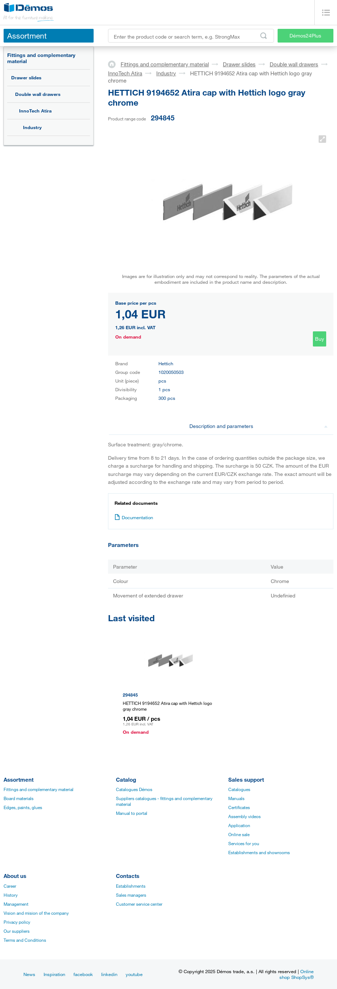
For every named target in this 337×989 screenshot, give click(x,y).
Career (10, 886)
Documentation (133, 517)
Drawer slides (26, 77)
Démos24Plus (305, 35)
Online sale (239, 834)
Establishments (130, 886)
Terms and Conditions (25, 940)
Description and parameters (258, 426)
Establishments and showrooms (259, 852)
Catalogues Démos (134, 789)
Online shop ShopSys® (296, 974)
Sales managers (131, 895)
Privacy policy (17, 922)
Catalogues (239, 789)
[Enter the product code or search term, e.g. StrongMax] (191, 35)
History (11, 895)
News (29, 974)
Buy (319, 339)
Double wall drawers (37, 94)
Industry (32, 127)
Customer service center (139, 904)
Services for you (243, 843)
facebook (83, 974)
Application (239, 825)
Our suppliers (17, 931)
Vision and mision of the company (36, 913)
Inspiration (54, 974)
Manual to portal (131, 813)
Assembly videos (244, 816)
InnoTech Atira (35, 111)
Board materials (18, 798)
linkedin (109, 974)
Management (16, 904)
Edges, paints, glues (23, 807)
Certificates (239, 807)
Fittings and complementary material (41, 58)
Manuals (236, 798)
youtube (134, 974)
